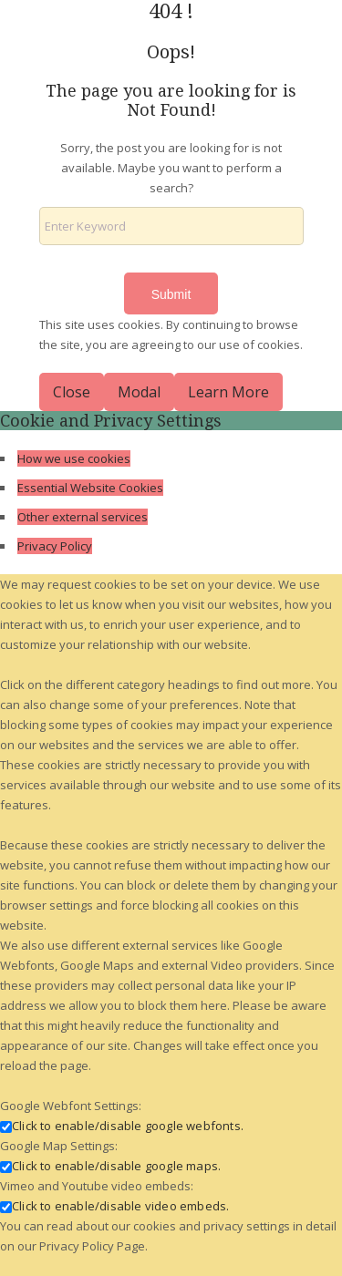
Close (71, 392)
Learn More (228, 392)
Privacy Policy (54, 546)
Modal (139, 392)
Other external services (82, 517)
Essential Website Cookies (90, 487)
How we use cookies (73, 458)
